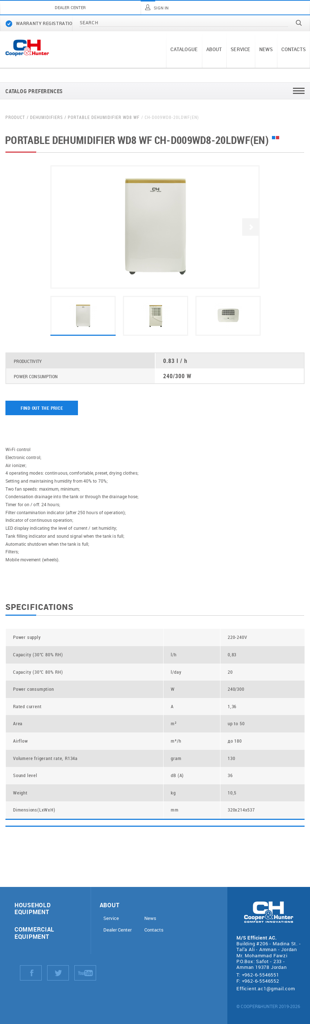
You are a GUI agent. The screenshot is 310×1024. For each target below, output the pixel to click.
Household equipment (32, 908)
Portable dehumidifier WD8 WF (104, 117)
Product (15, 117)
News (266, 49)
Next (251, 227)
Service (240, 49)
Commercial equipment (34, 933)
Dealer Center (117, 930)
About (214, 49)
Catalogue (184, 49)
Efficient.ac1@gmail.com (265, 988)
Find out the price (42, 408)
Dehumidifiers (46, 117)
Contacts (293, 49)
